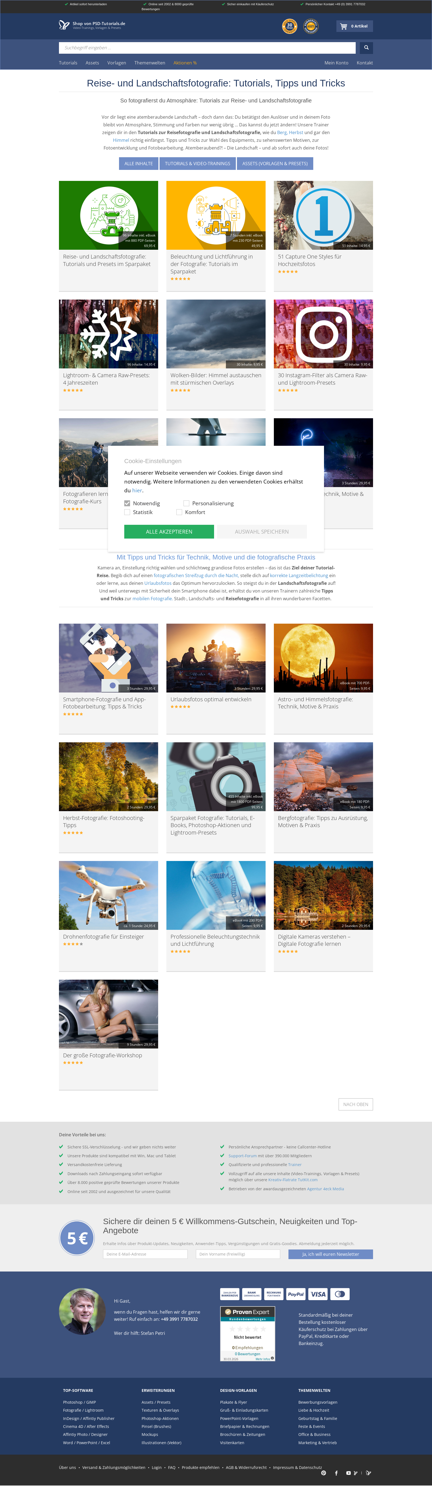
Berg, (282, 132)
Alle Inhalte (139, 164)
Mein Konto (337, 63)
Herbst (296, 132)
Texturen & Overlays (160, 1410)
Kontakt (365, 63)
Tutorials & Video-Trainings (197, 164)
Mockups (150, 1434)
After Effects (98, 1426)
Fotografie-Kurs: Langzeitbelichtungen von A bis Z (211, 497)
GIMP (91, 1402)
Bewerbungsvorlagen (317, 1402)
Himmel (121, 140)
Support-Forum (243, 1155)
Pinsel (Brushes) (156, 1426)
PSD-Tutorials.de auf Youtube (346, 1473)
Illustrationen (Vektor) (161, 1442)
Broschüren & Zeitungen (242, 1434)
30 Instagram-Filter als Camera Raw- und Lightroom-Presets (322, 378)
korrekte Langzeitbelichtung (299, 575)
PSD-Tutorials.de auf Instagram (358, 1473)
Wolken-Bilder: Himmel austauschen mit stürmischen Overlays (216, 378)
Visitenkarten (232, 1442)
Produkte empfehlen (201, 1467)
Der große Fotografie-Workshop (102, 1055)
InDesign (71, 1418)
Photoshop (73, 1402)
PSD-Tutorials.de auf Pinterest (324, 1473)
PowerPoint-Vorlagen (239, 1418)
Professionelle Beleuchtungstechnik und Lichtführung (215, 940)
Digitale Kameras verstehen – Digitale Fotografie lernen (314, 940)
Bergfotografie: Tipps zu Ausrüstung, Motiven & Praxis (323, 821)
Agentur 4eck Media (325, 1188)
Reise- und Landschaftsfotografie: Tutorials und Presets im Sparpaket (107, 260)
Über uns (67, 1467)
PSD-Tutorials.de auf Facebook (335, 1473)
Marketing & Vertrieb (317, 1442)
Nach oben (355, 1104)
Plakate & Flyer (233, 1402)
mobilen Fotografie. (153, 599)
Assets (147, 1402)
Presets (164, 1402)
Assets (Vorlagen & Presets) (275, 164)
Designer (99, 1434)
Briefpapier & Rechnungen (244, 1426)
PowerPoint (87, 1442)
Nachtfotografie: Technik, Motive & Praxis (321, 497)
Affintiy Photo (75, 1434)
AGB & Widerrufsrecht (246, 1467)
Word (68, 1442)
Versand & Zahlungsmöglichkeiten (113, 1467)
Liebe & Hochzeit (313, 1410)
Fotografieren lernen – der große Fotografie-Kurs (104, 497)
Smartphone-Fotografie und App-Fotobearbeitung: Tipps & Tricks (104, 703)
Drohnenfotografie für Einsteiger (103, 936)
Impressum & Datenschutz (297, 1467)
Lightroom (94, 1410)
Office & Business (314, 1434)
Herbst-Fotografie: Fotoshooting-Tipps (103, 821)
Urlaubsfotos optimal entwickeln (211, 699)
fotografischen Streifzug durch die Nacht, (196, 575)
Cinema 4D (73, 1426)
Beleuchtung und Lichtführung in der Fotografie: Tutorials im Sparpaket (212, 264)
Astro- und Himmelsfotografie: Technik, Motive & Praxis (315, 703)
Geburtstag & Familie (317, 1418)
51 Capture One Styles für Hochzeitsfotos (310, 260)
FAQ (171, 1467)
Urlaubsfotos (158, 583)
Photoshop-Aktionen (160, 1418)
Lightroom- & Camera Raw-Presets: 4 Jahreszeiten (106, 378)
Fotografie (72, 1410)
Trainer (295, 1164)
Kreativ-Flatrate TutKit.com (293, 1179)
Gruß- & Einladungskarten (244, 1410)
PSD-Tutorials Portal (369, 1473)
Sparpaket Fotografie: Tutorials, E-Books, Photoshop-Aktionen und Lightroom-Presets (213, 825)
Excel (105, 1442)
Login (157, 1467)
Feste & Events (311, 1426)
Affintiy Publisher (99, 1418)
